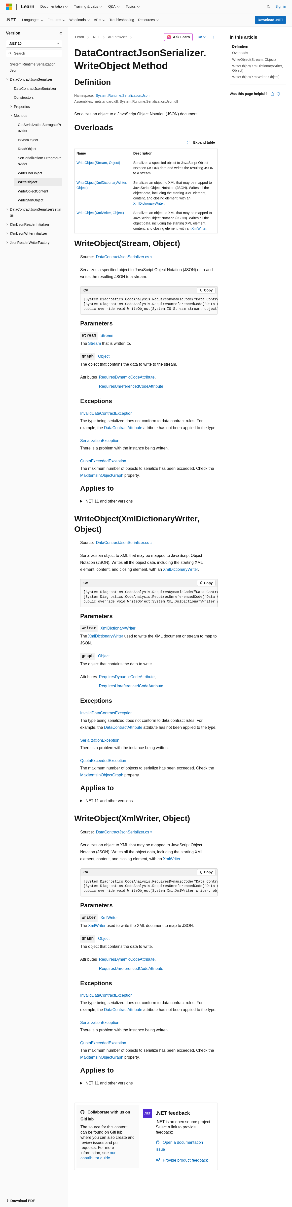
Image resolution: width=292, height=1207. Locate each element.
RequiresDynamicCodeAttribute (127, 377)
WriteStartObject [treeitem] (30, 200)
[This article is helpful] (272, 94)
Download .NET (270, 20)
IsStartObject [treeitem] (28, 140)
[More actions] (213, 37)
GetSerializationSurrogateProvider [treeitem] (39, 128)
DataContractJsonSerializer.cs (122, 257)
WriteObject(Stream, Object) (98, 163)
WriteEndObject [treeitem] (30, 173)
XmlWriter (198, 228)
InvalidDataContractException (106, 413)
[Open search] (268, 6)
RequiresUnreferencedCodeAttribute (131, 386)
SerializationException (99, 441)
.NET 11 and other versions (108, 501)
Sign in (280, 6)
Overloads (240, 53)
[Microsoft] (9, 6)
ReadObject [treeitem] (27, 149)
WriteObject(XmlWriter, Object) (100, 213)
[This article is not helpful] (278, 94)
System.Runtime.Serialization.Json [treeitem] (33, 67)
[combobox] (34, 44)
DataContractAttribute (123, 428)
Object (104, 356)
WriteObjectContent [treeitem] (33, 191)
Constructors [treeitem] (24, 97)
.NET (96, 37)
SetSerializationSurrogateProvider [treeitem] (39, 161)
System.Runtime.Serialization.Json (122, 95)
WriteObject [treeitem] (27, 182)
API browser (117, 37)
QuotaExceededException (103, 461)
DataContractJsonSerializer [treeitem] (35, 89)
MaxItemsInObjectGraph (101, 475)
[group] (149, 304)
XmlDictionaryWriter (148, 203)
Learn (79, 37)
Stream (107, 335)
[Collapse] (61, 33)
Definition (240, 46)
